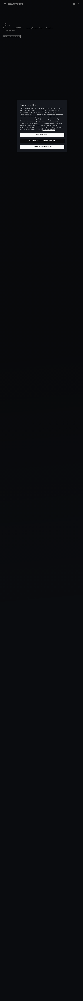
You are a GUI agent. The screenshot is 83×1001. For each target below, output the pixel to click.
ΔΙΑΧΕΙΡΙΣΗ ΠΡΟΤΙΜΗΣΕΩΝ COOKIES (42, 141)
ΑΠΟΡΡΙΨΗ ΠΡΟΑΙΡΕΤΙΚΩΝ (42, 147)
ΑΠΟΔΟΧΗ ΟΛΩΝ (42, 135)
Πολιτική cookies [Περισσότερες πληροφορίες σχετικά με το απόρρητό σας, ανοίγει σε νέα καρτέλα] (48, 129)
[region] (42, 126)
